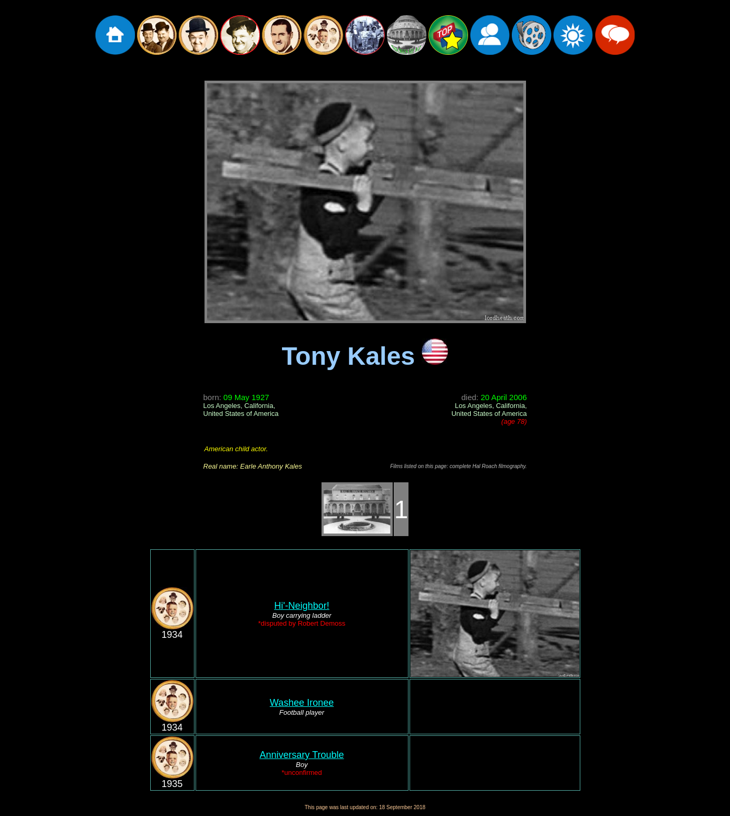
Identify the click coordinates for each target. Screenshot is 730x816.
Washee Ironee (302, 702)
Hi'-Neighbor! (301, 605)
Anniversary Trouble (301, 755)
